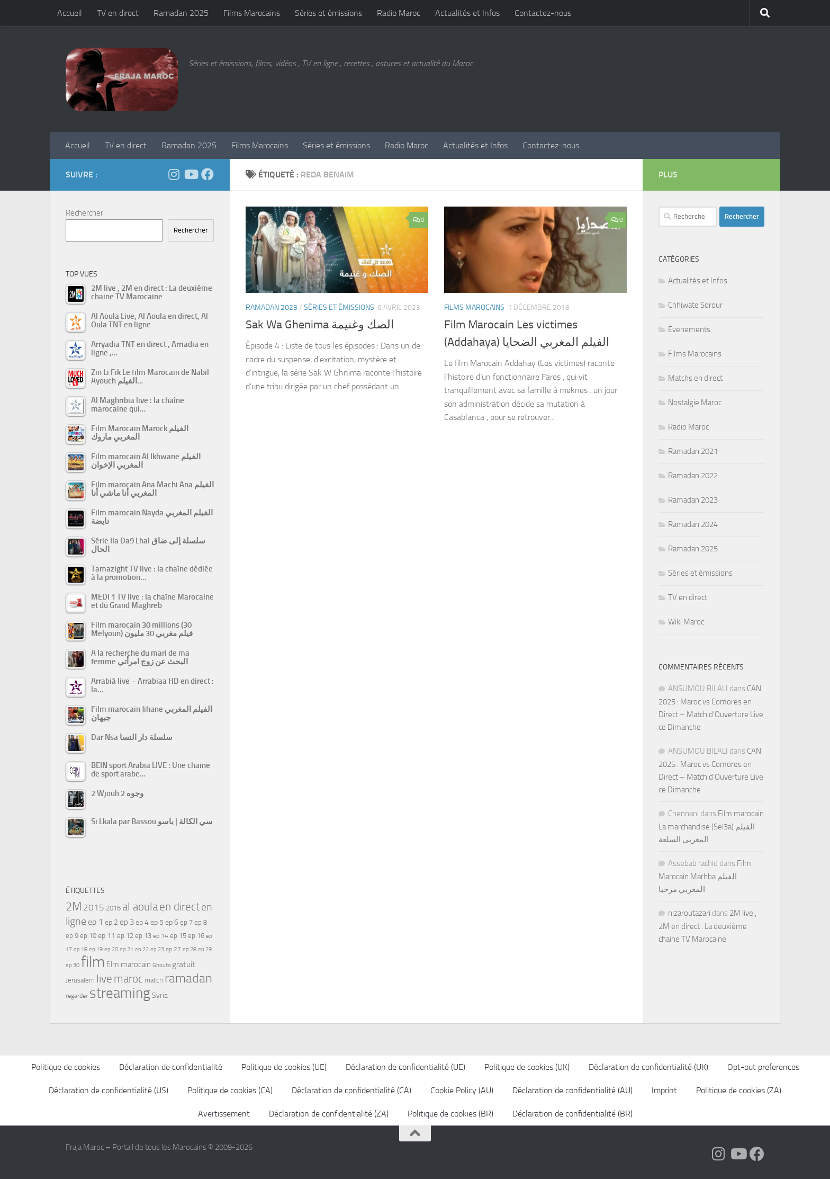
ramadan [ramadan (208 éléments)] (188, 978)
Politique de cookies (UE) (284, 1067)
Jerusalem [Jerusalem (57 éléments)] (80, 980)
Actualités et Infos (467, 13)
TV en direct (118, 13)
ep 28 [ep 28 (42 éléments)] (189, 949)
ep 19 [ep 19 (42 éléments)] (96, 949)
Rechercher (84, 213)
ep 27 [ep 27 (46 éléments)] (173, 949)
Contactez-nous (543, 13)
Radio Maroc (398, 13)
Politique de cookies (65, 1067)
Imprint (664, 1090)
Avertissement (224, 1114)
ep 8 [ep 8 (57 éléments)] (200, 922)
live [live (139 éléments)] (104, 978)
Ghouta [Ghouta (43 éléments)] (161, 965)
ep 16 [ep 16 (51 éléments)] (196, 936)
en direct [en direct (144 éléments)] (179, 906)
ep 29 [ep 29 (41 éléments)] (205, 949)
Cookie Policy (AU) (461, 1090)
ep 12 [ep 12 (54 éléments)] (125, 936)
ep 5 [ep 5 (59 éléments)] (157, 922)
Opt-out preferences (763, 1067)
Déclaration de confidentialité (170, 1067)
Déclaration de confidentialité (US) (108, 1090)
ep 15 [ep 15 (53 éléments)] (178, 936)
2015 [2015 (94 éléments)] (93, 907)
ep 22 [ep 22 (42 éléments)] (142, 949)
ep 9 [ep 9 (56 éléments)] (72, 936)
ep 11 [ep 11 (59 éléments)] (106, 935)
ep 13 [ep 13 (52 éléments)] (143, 936)
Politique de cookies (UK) (527, 1067)
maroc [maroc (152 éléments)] (128, 978)
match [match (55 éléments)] (154, 980)
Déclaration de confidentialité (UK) (648, 1067)
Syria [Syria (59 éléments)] (160, 995)
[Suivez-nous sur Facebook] (207, 174)
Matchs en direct (695, 378)
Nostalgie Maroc (694, 402)
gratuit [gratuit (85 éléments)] (183, 964)
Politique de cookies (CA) (230, 1090)
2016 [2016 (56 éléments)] (113, 908)
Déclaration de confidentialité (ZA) (329, 1114)
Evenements (689, 329)
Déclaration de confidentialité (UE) (405, 1067)
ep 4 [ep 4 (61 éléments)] (142, 922)
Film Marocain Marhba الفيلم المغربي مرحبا (704, 876)
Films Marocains (251, 13)
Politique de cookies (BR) (450, 1114)
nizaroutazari (689, 913)
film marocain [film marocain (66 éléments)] (128, 964)
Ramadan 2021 (693, 451)
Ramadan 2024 (693, 524)
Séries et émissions (328, 13)
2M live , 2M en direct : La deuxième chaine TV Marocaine (707, 926)
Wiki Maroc (686, 622)
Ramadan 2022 (693, 475)
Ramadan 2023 (271, 307)
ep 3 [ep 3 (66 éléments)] (127, 922)
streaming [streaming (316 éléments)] (119, 993)
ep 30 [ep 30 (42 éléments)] (72, 965)
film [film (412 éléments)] (93, 962)
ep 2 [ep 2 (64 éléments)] (111, 922)
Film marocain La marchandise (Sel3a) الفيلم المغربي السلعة (711, 826)
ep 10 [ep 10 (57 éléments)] (88, 936)
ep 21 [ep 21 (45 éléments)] (126, 949)
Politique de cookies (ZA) (738, 1090)
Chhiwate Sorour (695, 305)
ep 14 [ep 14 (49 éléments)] (160, 936)
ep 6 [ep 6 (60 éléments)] (171, 922)
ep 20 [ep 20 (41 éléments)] (111, 949)
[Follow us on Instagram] (173, 174)
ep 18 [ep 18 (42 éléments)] (80, 949)
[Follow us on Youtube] (190, 174)
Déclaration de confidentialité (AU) (572, 1090)
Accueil (69, 13)
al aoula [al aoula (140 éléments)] (140, 906)
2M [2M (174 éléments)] (74, 906)
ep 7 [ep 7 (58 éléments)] (186, 922)
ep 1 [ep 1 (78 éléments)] (95, 922)
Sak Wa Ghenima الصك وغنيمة (320, 325)
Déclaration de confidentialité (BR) (572, 1114)
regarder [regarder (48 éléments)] (77, 995)
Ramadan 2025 (181, 13)
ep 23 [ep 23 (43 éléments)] (157, 949)
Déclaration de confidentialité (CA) (351, 1090)
